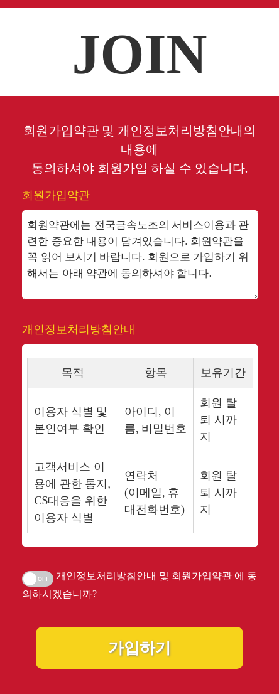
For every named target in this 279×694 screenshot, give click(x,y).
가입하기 (139, 647)
